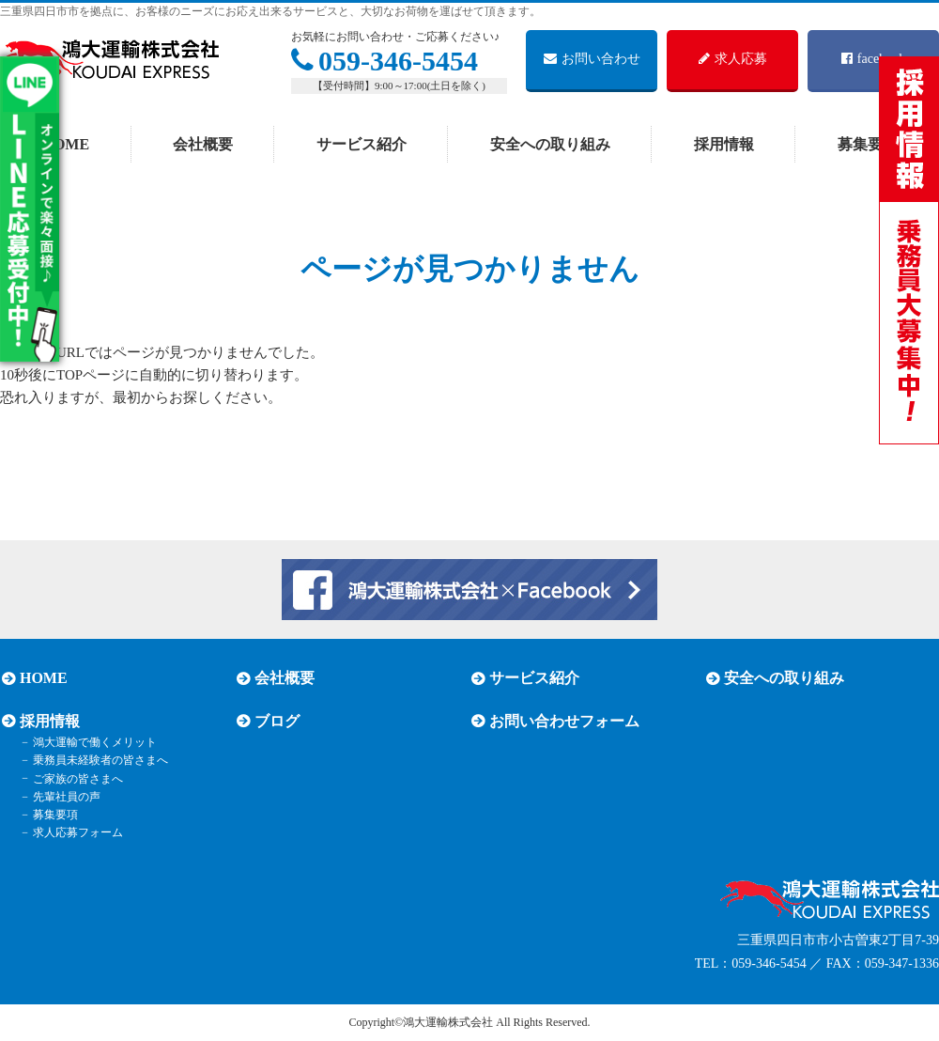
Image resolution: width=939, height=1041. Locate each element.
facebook (873, 59)
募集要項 (52, 814)
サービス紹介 (361, 144)
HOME (65, 144)
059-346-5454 (384, 60)
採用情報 (724, 144)
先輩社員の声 (64, 796)
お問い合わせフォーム (562, 721)
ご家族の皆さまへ (75, 778)
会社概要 (203, 144)
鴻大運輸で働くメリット (92, 742)
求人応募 (733, 59)
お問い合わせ (592, 59)
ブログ (275, 721)
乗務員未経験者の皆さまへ (97, 760)
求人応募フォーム (75, 832)
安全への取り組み (550, 144)
